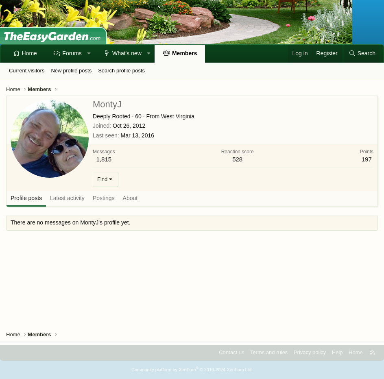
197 (367, 159)
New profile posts (71, 71)
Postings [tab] (104, 198)
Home (29, 53)
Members (184, 53)
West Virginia (177, 116)
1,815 (104, 159)
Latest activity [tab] (67, 198)
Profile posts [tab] (26, 198)
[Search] (362, 54)
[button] (89, 54)
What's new (127, 53)
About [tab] (130, 198)
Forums (71, 53)
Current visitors (26, 71)
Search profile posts (121, 71)
